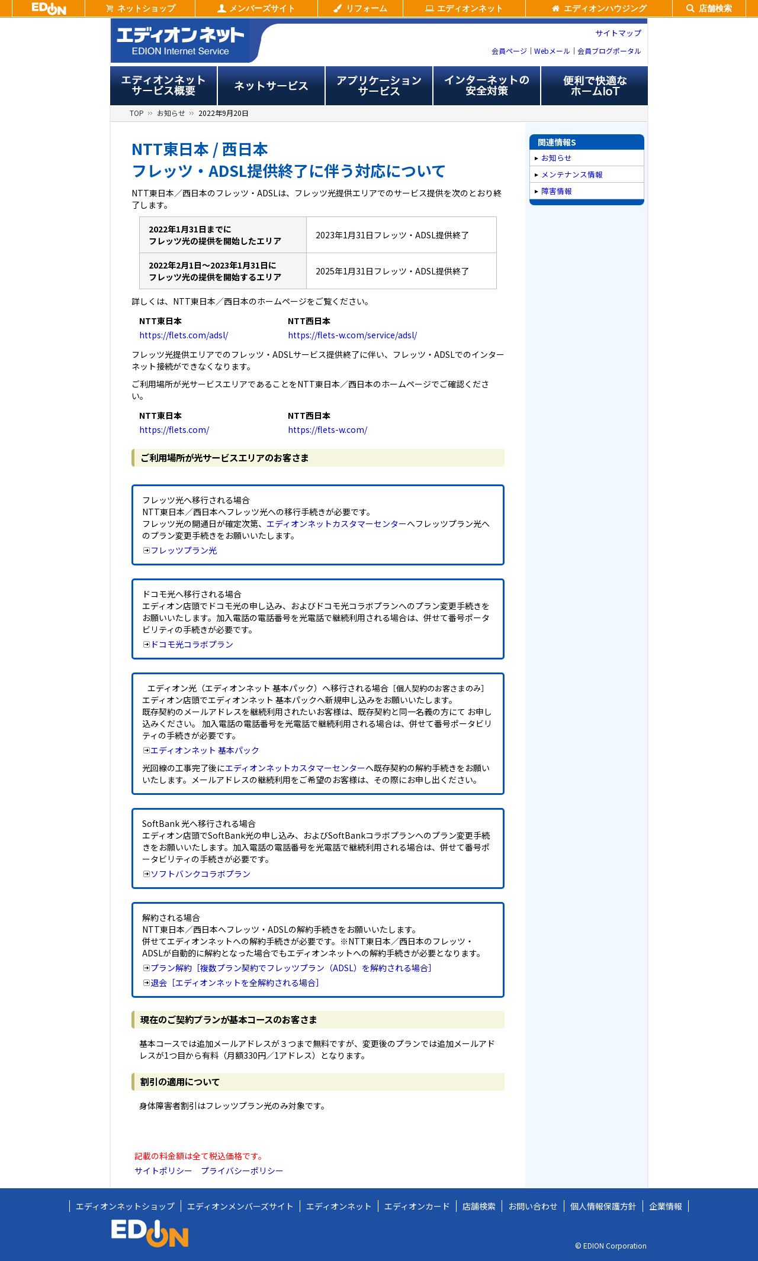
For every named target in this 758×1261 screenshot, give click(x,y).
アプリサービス (379, 85)
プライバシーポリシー (242, 1170)
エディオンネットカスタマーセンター (336, 523)
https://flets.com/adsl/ (183, 335)
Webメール (552, 51)
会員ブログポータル (609, 51)
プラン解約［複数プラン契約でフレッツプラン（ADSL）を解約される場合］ (293, 968)
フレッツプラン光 (183, 550)
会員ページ (509, 51)
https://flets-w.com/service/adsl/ (352, 335)
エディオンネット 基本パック (204, 750)
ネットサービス (271, 85)
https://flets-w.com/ (327, 429)
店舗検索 (479, 1206)
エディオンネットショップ (125, 1206)
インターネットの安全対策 (487, 85)
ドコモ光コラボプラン (191, 644)
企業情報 (665, 1206)
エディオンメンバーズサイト (240, 1206)
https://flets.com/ (174, 429)
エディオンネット (339, 1206)
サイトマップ (618, 32)
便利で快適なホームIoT (594, 85)
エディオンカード (417, 1206)
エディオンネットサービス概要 (163, 85)
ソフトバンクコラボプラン (200, 874)
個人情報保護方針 (603, 1206)
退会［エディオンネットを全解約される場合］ (237, 982)
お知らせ (171, 113)
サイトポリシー (163, 1170)
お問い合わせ (533, 1206)
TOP (137, 113)
